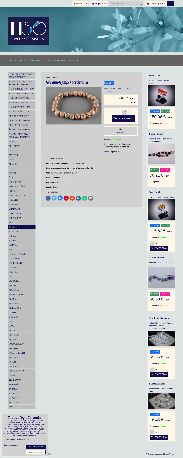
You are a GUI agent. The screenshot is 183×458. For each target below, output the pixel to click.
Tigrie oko (15, 380)
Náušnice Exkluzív (19, 107)
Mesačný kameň (17, 294)
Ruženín (13, 357)
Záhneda (13, 402)
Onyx (12, 321)
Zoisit (12, 406)
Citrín (12, 173)
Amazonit (14, 150)
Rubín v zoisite (17, 353)
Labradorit (15, 258)
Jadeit (12, 222)
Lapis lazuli (15, 263)
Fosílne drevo (17, 195)
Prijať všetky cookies (35, 447)
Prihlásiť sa (80, 3)
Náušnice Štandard (19, 111)
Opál (11, 326)
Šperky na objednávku (21, 129)
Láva (11, 276)
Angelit (13, 159)
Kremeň (13, 240)
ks (153, 244)
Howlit (13, 204)
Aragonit (14, 164)
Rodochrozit (16, 344)
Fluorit (13, 191)
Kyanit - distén (17, 254)
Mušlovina (15, 308)
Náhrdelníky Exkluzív (21, 89)
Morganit (14, 303)
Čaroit (12, 177)
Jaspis (12, 227)
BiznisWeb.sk (168, 454)
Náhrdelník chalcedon (159, 318)
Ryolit (12, 362)
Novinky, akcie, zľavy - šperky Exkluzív (21, 75)
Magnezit (14, 285)
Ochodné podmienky (55, 60)
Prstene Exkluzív (18, 125)
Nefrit (12, 312)
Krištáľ (13, 245)
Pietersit (14, 335)
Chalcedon (15, 209)
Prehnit (13, 339)
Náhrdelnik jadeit (157, 384)
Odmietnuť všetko (35, 452)
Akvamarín (15, 146)
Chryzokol (15, 213)
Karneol (13, 231)
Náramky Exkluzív (19, 98)
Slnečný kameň (17, 371)
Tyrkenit (14, 389)
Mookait (13, 299)
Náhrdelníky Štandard (21, 93)
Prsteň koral (154, 75)
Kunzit (13, 249)
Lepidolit (14, 281)
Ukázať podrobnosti (11, 445)
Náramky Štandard (19, 102)
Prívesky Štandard (19, 120)
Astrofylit (15, 168)
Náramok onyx (156, 134)
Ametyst (13, 155)
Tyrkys (12, 393)
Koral (12, 236)
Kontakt (75, 60)
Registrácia (99, 3)
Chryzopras (15, 218)
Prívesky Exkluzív (19, 116)
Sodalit (13, 375)
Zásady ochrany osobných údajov (16, 439)
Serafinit (14, 366)
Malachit (14, 290)
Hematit (13, 200)
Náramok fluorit (156, 258)
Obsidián (13, 317)
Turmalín (14, 384)
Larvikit (13, 272)
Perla (12, 330)
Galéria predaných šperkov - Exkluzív (19, 135)
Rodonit (13, 348)
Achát (12, 141)
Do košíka (123, 118)
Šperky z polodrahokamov (25, 60)
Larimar (13, 267)
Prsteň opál (154, 192)
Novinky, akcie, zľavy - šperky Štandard (21, 83)
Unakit (13, 398)
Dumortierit (16, 182)
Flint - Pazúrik (17, 186)
